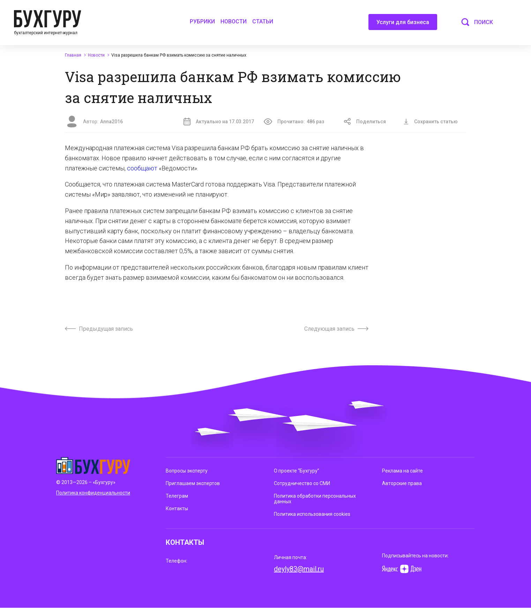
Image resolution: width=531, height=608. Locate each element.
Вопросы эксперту (187, 471)
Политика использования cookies (312, 514)
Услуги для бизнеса (402, 24)
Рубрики (202, 21)
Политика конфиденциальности (93, 493)
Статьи (262, 21)
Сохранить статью (430, 121)
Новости (233, 21)
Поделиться (365, 121)
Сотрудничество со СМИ (302, 483)
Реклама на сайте (402, 471)
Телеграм (177, 496)
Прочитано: (294, 121)
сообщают (143, 168)
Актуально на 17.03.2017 (219, 121)
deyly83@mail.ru (299, 568)
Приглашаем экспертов (193, 483)
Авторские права (402, 483)
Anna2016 (111, 121)
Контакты (177, 508)
